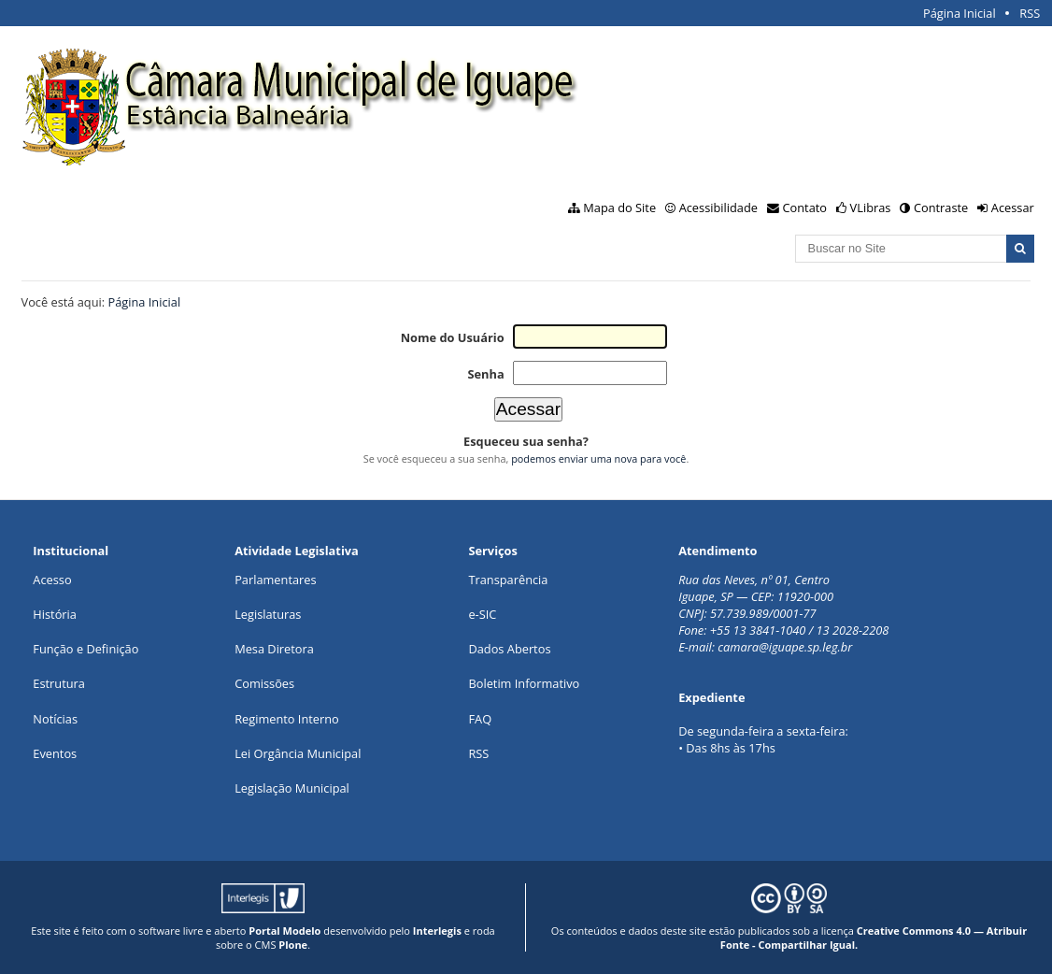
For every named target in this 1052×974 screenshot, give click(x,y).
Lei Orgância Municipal (298, 753)
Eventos (55, 753)
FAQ (479, 718)
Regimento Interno (287, 718)
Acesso (52, 579)
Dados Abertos (509, 648)
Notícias (55, 718)
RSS (1029, 13)
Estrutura (59, 683)
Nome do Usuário (453, 337)
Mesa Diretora (274, 648)
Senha (485, 373)
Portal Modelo (284, 931)
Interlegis (437, 931)
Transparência (507, 579)
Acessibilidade (718, 207)
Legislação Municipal (292, 788)
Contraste (941, 207)
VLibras (870, 207)
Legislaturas (268, 614)
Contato (805, 207)
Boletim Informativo (523, 683)
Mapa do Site (619, 207)
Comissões (264, 683)
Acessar (1012, 207)
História (55, 614)
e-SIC (482, 614)
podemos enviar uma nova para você (598, 458)
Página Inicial (959, 13)
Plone (292, 945)
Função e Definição (85, 648)
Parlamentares (275, 579)
